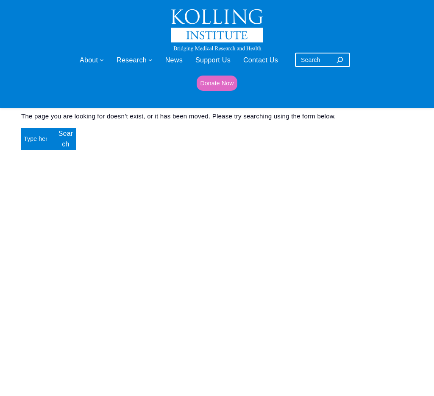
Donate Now (217, 83)
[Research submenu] (150, 60)
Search (65, 139)
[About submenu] (102, 60)
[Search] (340, 60)
